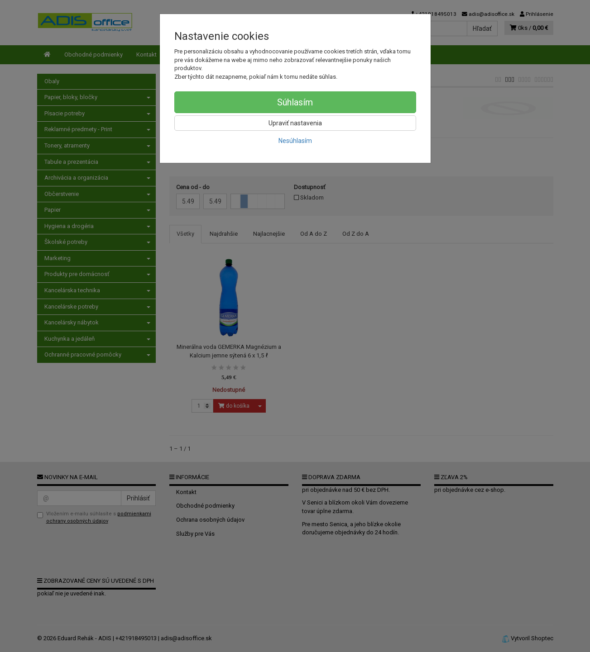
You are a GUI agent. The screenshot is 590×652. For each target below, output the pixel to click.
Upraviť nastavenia (295, 123)
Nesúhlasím (295, 140)
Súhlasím (295, 102)
